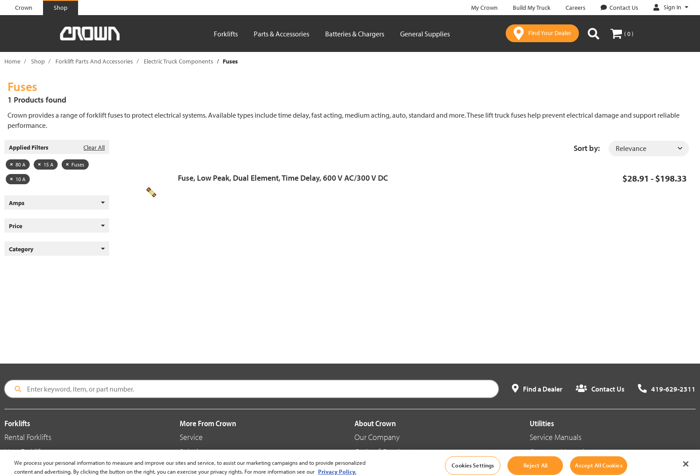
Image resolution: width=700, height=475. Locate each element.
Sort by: (587, 148)
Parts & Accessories (281, 33)
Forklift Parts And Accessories (94, 61)
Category (57, 249)
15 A (45, 164)
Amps (57, 203)
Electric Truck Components (178, 61)
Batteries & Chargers (354, 33)
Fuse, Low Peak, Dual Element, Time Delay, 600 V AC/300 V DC (283, 178)
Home (12, 61)
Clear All (94, 147)
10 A (17, 179)
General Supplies (425, 33)
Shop (38, 61)
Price (57, 226)
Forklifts (226, 33)
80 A (17, 164)
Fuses (75, 164)
